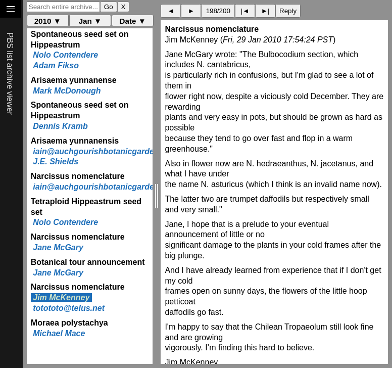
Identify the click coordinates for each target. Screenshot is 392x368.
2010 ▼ (47, 21)
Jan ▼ (90, 21)
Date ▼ (133, 21)
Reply (288, 11)
